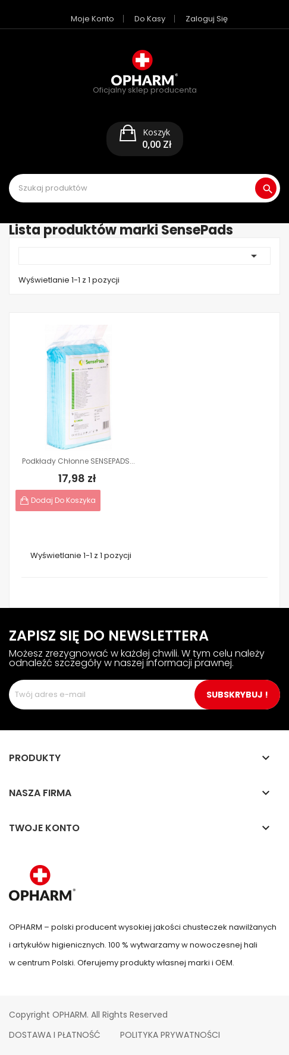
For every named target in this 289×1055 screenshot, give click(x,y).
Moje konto (92, 19)
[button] (144, 139)
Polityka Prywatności (170, 1035)
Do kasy (149, 19)
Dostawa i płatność (54, 1035)
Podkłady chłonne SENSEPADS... (78, 461)
